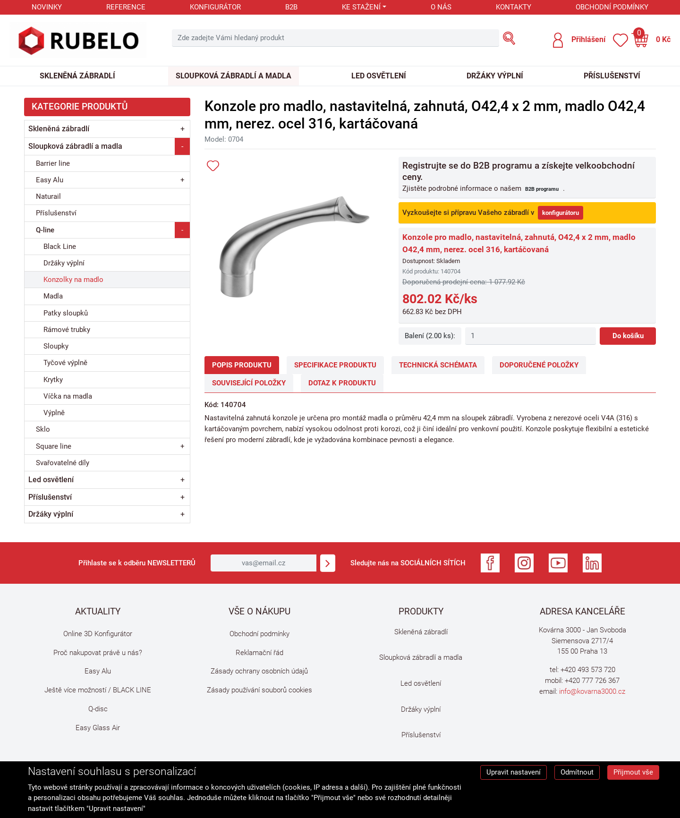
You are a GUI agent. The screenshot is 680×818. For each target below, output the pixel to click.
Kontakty (513, 7)
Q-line (45, 230)
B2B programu (542, 189)
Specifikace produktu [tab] (335, 365)
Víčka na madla (67, 396)
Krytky (53, 379)
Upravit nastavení (513, 772)
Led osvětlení (378, 75)
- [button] (182, 146)
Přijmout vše (633, 772)
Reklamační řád (259, 652)
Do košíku (628, 336)
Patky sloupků (65, 313)
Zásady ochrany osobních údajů (259, 671)
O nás (441, 7)
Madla (53, 296)
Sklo (43, 429)
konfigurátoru (560, 212)
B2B (291, 7)
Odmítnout (577, 772)
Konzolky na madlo (73, 279)
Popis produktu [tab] (242, 365)
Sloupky (55, 346)
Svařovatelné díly (62, 463)
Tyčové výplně (65, 362)
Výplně (54, 413)
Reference (125, 7)
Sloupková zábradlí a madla (233, 75)
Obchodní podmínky (612, 7)
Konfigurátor (215, 7)
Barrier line (53, 163)
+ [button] (182, 128)
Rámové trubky (66, 329)
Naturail (48, 196)
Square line (53, 446)
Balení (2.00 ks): (430, 336)
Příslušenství (612, 75)
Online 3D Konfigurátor (97, 634)
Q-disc (98, 709)
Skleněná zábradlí (77, 75)
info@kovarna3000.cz (592, 691)
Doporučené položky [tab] (539, 365)
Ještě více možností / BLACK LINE (97, 690)
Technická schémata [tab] (438, 365)
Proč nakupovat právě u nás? (97, 652)
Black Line (59, 246)
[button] (578, 40)
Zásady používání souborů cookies (259, 690)
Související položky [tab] (249, 383)
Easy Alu (49, 180)
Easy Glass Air (98, 728)
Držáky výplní (495, 75)
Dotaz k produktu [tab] (342, 383)
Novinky (47, 7)
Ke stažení (361, 7)
